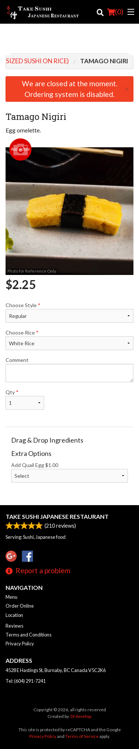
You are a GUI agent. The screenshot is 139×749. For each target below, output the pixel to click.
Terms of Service (82, 736)
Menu (11, 597)
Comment (69, 369)
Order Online (20, 606)
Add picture (20, 149)
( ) (115, 11)
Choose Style (69, 312)
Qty (25, 399)
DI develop (80, 716)
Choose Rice (69, 339)
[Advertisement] (69, 40)
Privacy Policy (20, 643)
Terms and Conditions (29, 635)
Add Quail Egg (69, 472)
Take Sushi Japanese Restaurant (57, 516)
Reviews (14, 626)
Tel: (26, 681)
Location (14, 615)
